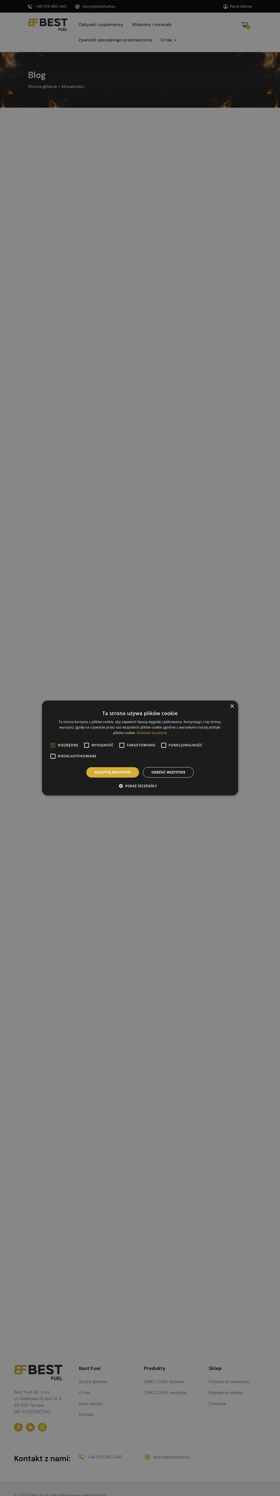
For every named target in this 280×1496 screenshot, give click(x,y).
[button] (140, 786)
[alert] (140, 748)
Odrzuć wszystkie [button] (168, 772)
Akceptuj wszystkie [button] (112, 772)
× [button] (232, 706)
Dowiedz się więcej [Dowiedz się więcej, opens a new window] (152, 732)
